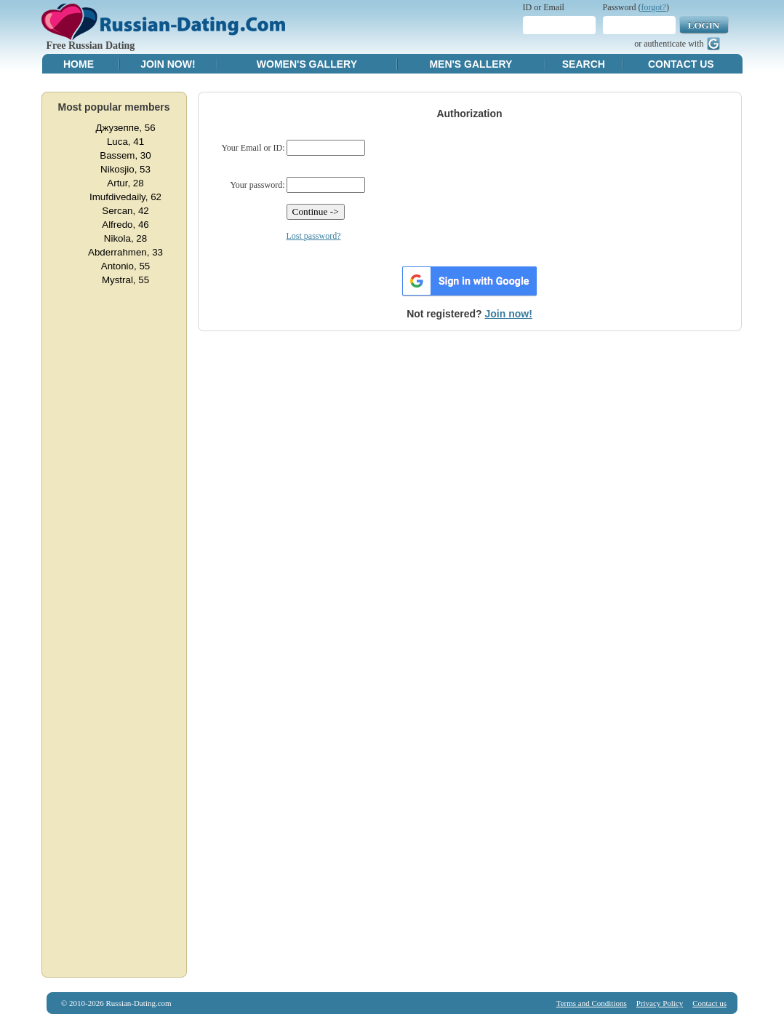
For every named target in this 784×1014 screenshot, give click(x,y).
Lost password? (314, 236)
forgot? (653, 7)
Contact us (709, 1003)
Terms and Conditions (591, 1003)
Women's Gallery (307, 64)
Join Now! (167, 64)
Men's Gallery (470, 64)
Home (78, 64)
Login (703, 25)
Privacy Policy (659, 1003)
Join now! (508, 314)
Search (583, 64)
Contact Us (681, 64)
